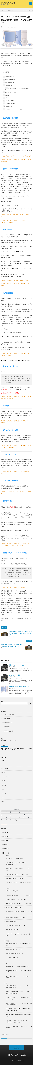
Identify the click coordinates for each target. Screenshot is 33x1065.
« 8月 (16, 820)
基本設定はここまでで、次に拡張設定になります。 (17, 88)
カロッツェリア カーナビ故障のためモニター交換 (17, 966)
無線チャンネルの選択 (9, 80)
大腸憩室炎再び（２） (7, 722)
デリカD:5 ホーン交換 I (12, 929)
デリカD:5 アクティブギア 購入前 (14, 953)
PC (9, 26)
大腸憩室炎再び (6, 726)
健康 (3, 772)
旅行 (3, 789)
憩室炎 (4, 785)
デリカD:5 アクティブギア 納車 (14, 949)
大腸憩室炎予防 (6, 718)
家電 (3, 780)
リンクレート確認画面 (9, 103)
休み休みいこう (8, 3)
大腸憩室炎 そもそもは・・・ (9, 731)
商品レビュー (14, 26)
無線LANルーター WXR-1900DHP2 (19, 686)
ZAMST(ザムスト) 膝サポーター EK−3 (15, 925)
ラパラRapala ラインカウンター (13, 907)
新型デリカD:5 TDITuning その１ (17, 665)
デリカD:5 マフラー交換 (8, 714)
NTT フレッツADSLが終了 (12, 891)
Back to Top (16, 1048)
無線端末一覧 (7, 106)
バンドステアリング (8, 101)
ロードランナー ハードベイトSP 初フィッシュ (17, 858)
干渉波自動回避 (7, 85)
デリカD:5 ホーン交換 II (15, 675)
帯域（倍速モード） (8, 82)
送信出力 (6, 95)
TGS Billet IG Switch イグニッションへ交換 (16, 899)
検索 (2, 701)
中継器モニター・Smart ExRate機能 (12, 109)
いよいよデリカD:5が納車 (12, 957)
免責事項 (23, 1056)
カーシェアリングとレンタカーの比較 (15, 878)
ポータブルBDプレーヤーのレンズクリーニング (17, 917)
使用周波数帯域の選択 (9, 77)
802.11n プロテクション (9, 92)
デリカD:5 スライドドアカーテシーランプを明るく (18, 895)
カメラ (4, 764)
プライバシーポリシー (13, 1056)
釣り (3, 801)
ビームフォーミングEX (9, 98)
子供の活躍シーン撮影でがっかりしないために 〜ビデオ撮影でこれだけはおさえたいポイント (20, 633)
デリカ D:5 (5, 768)
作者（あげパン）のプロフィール (16, 1054)
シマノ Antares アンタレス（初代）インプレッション (18, 882)
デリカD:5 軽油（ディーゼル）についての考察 (17, 874)
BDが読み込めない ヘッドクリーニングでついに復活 (18, 903)
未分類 (4, 793)
